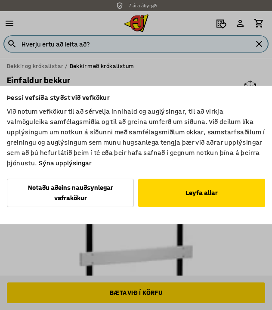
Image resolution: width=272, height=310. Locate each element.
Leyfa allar (201, 193)
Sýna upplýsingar (65, 163)
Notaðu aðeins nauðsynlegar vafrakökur (70, 192)
